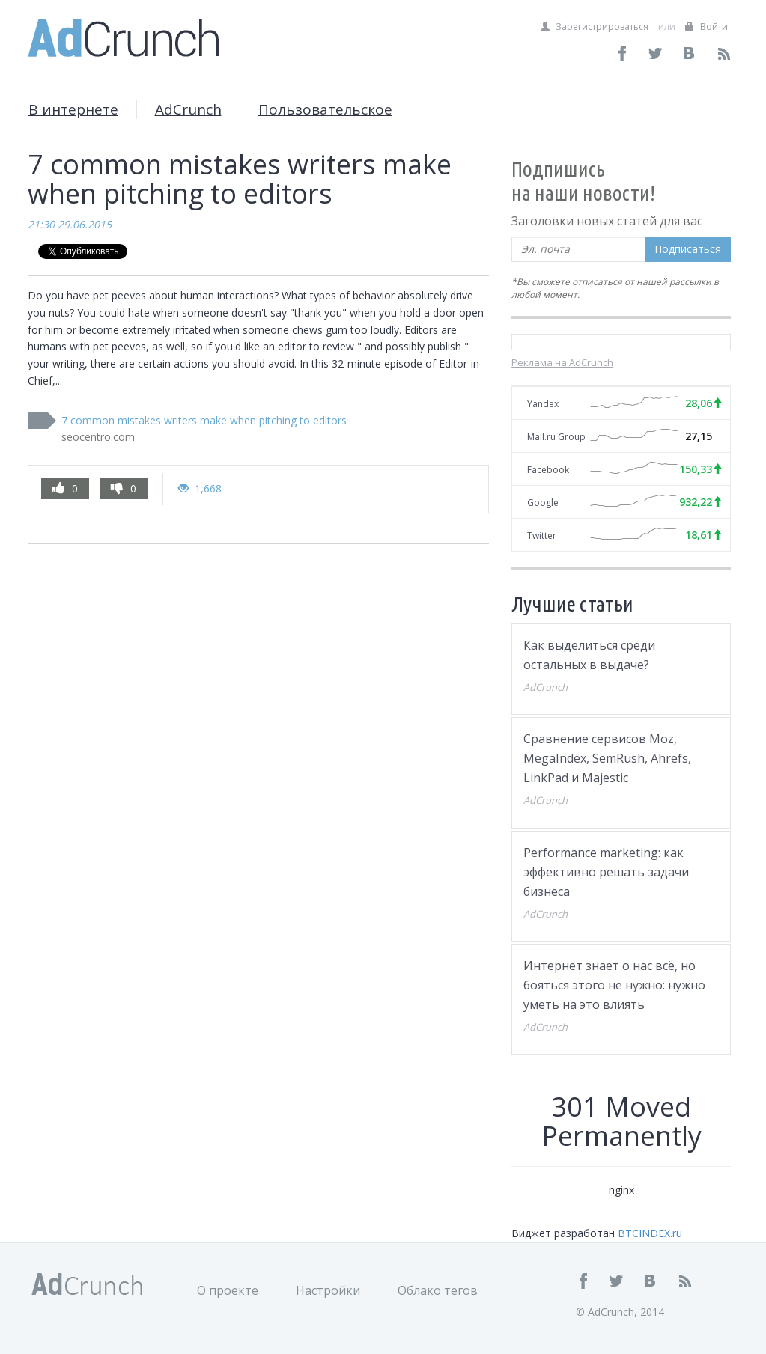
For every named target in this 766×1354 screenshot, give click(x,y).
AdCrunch (188, 109)
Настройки (328, 1290)
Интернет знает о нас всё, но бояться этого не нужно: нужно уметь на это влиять (614, 985)
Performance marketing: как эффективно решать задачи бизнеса (606, 872)
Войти (706, 26)
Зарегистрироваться (594, 26)
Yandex (543, 403)
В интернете (73, 109)
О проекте (227, 1290)
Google (543, 502)
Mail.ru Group (556, 436)
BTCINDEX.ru (650, 1233)
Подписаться (687, 249)
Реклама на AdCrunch (562, 362)
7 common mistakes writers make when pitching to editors (204, 420)
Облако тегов (438, 1290)
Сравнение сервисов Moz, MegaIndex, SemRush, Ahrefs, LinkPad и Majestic (607, 758)
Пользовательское (325, 109)
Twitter (541, 535)
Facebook (548, 469)
